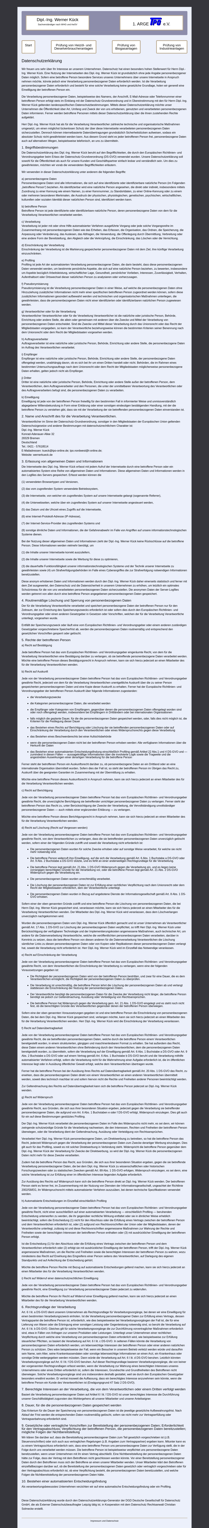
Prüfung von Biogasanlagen (126, 46)
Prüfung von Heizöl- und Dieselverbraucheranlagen (73, 46)
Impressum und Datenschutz (105, 1521)
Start (28, 45)
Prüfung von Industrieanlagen (172, 46)
